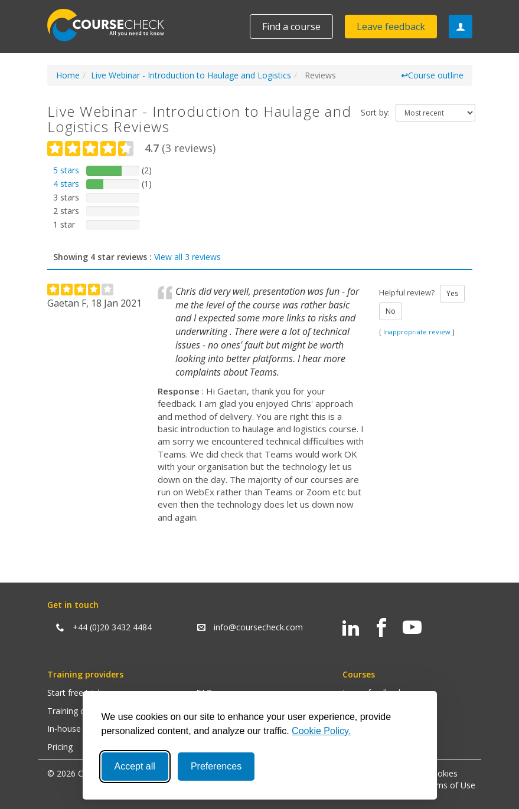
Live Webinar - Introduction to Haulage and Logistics (191, 75)
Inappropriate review (417, 331)
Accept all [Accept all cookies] (135, 766)
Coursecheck (112, 25)
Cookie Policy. (321, 731)
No (391, 311)
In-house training (79, 728)
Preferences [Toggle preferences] (216, 766)
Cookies (442, 773)
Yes (452, 293)
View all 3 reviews (187, 256)
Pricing (60, 746)
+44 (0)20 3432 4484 (112, 627)
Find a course (291, 26)
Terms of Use (449, 785)
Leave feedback (391, 26)
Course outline (432, 75)
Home (68, 75)
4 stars (66, 183)
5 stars (66, 170)
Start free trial (73, 692)
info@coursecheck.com (258, 627)
